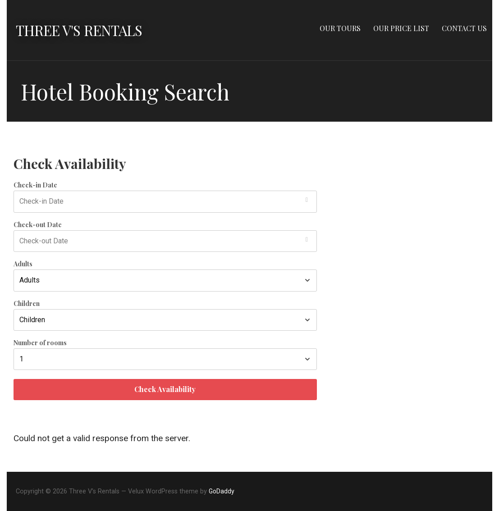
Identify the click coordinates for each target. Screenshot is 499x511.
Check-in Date (35, 185)
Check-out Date (38, 225)
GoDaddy (221, 491)
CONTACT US (464, 28)
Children (27, 304)
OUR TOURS (340, 28)
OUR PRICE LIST (401, 28)
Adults (23, 264)
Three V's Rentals (81, 30)
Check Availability (165, 389)
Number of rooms (40, 343)
